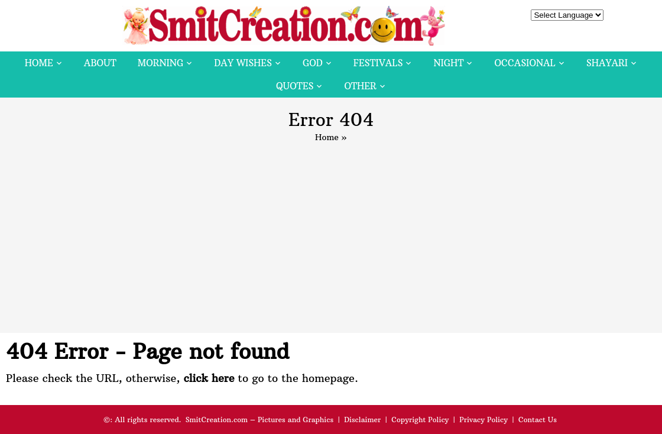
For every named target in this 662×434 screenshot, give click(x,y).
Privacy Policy (483, 419)
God (313, 63)
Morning (161, 63)
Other (360, 86)
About (100, 63)
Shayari (607, 63)
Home (39, 63)
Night (448, 63)
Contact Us (537, 419)
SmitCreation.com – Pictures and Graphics (260, 419)
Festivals (378, 63)
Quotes (294, 86)
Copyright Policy (420, 419)
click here (208, 378)
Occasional (525, 63)
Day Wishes (243, 63)
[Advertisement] (331, 232)
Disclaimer (362, 419)
